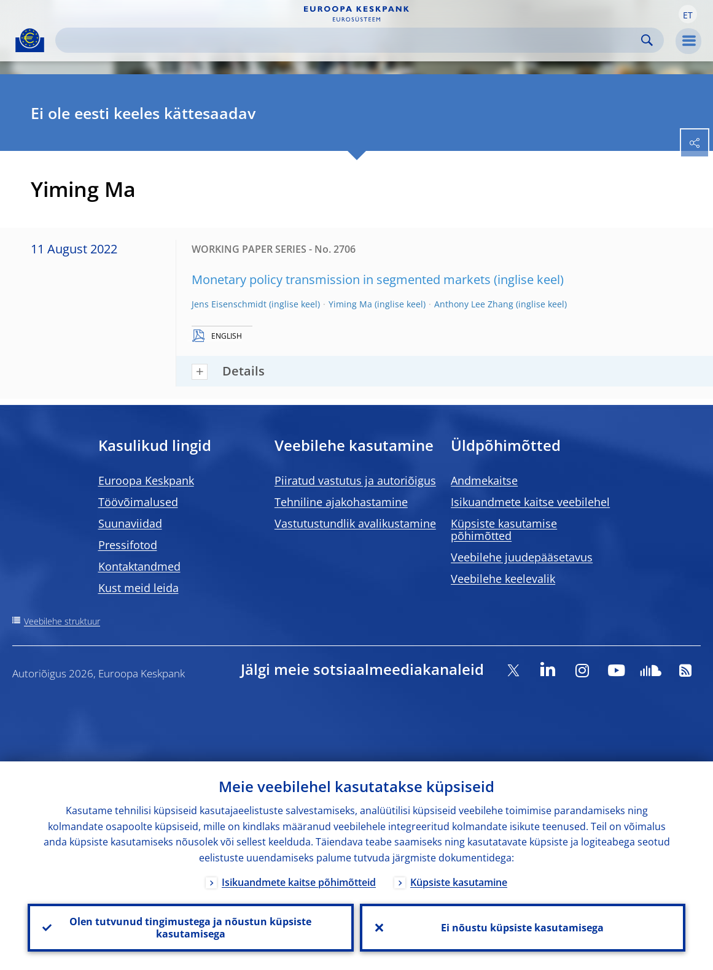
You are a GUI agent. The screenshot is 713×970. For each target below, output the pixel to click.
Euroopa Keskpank (146, 480)
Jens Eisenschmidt (229, 304)
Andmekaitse (484, 480)
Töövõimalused (138, 502)
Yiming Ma (350, 304)
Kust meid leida (138, 587)
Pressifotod (127, 544)
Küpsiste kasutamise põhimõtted (504, 529)
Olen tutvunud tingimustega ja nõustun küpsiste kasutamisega (190, 928)
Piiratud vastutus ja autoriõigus (355, 480)
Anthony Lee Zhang (473, 304)
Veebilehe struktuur (62, 621)
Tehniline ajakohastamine (341, 502)
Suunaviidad (130, 523)
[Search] (350, 40)
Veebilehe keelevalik (503, 578)
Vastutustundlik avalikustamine (355, 523)
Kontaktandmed (139, 566)
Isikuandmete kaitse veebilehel (530, 502)
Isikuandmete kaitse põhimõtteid (299, 882)
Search (647, 40)
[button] (688, 14)
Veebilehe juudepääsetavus (522, 557)
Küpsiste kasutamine (458, 882)
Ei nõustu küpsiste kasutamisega (522, 927)
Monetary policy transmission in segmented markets (341, 279)
